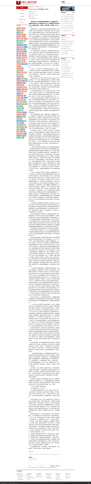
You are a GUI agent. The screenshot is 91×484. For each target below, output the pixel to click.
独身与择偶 (23, 114)
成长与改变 (19, 57)
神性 (18, 53)
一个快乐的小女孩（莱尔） (65, 62)
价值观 (18, 49)
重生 (18, 36)
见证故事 (25, 51)
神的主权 (21, 106)
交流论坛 (22, 22)
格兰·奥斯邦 (21, 127)
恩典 (27, 80)
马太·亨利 (19, 30)
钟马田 (22, 30)
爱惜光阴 (26, 97)
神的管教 (18, 93)
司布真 (18, 32)
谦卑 (22, 47)
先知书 (40, 6)
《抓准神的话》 (48, 475)
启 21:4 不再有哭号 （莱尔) (65, 60)
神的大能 (18, 80)
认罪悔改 (21, 40)
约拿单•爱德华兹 (20, 68)
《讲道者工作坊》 (19, 478)
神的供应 (23, 89)
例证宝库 (22, 13)
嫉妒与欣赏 (19, 112)
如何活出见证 (19, 87)
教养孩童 (21, 74)
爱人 (22, 99)
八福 (27, 89)
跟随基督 (22, 122)
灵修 (22, 61)
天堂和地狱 (22, 104)
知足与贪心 (19, 76)
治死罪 (18, 131)
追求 (18, 74)
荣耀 (18, 133)
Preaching (28, 475)
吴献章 (25, 133)
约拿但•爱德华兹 (20, 120)
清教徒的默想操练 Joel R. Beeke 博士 (67, 41)
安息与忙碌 (24, 55)
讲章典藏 (22, 10)
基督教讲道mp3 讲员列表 (30, 477)
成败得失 (24, 82)
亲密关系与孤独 (20, 95)
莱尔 (25, 61)
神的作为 (24, 34)
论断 (22, 70)
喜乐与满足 (19, 34)
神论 (25, 99)
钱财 (23, 53)
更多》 (73, 32)
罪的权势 (18, 38)
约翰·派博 (23, 28)
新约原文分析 (58, 475)
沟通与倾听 (24, 112)
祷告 (20, 36)
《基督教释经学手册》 (49, 478)
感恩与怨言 (19, 66)
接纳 (22, 78)
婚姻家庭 (18, 47)
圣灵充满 (24, 116)
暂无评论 (30, 18)
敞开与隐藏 (22, 129)
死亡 (25, 131)
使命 (18, 106)
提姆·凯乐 (24, 135)
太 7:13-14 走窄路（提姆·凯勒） (66, 30)
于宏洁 (18, 129)
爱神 (25, 49)
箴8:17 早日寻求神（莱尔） (65, 69)
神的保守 (18, 110)
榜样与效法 (19, 91)
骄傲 (25, 125)
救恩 (27, 57)
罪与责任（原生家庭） (65, 53)
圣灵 (22, 38)
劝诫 (23, 137)
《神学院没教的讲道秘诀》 (21, 475)
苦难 (25, 40)
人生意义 (25, 45)
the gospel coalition (30, 476)
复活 (23, 91)
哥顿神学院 (67, 478)
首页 (33, 6)
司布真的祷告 (63, 39)
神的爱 (18, 118)
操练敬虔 (25, 87)
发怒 (22, 97)
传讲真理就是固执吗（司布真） (66, 75)
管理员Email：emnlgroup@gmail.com (11, 483)
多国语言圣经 (58, 478)
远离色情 (23, 80)
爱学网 (66, 475)
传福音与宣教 (19, 45)
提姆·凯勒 (19, 28)
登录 (72, 3)
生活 (20, 53)
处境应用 (22, 16)
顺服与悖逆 (24, 72)
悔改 (26, 127)
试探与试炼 (19, 72)
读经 (20, 55)
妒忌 (18, 127)
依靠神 (23, 57)
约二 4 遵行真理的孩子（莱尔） (66, 66)
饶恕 (23, 76)
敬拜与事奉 (19, 42)
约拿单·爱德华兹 (20, 125)
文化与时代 (19, 82)
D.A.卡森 (18, 61)
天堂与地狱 (19, 137)
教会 (25, 53)
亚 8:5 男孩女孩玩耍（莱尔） (66, 71)
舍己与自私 (21, 85)
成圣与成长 (19, 108)
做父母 (21, 131)
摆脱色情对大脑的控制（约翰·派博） (67, 77)
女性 (27, 64)
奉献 (26, 91)
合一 (27, 104)
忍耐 (18, 101)
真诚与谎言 (19, 64)
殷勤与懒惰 (19, 135)
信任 (21, 118)
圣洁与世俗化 (19, 51)
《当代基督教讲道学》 (20, 479)
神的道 (18, 104)
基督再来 (21, 133)
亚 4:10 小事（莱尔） (64, 64)
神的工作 (26, 47)
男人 (22, 93)
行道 (22, 110)
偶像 (18, 59)
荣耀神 (20, 101)
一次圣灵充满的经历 (64, 52)
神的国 (21, 49)
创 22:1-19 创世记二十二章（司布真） (67, 28)
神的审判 (18, 114)
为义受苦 (18, 99)
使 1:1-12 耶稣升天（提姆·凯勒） (66, 23)
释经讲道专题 (22, 19)
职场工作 (24, 36)
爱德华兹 (25, 101)
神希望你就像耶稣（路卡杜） (66, 48)
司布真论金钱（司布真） (65, 37)
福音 (18, 40)
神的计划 (26, 78)
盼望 (20, 59)
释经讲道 (18, 97)
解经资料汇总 (38, 475)
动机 (23, 108)
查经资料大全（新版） (59, 479)
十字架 (23, 64)
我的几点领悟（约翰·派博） (65, 46)
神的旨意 (24, 59)
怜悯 (18, 55)
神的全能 (18, 78)
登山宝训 (18, 89)
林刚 (25, 120)
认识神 (21, 32)
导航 (22, 7)
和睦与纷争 (19, 116)
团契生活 (26, 38)
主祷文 (18, 122)
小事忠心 (18, 70)
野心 (25, 95)
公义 (18, 85)
